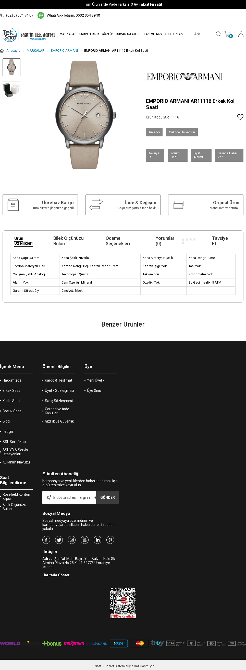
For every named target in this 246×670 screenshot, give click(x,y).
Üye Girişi (94, 390)
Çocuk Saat (12, 411)
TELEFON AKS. (175, 34)
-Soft (97, 666)
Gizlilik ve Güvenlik (59, 421)
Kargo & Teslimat (58, 380)
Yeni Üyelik (95, 380)
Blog (6, 421)
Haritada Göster (56, 575)
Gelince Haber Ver (182, 132)
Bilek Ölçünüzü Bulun (14, 507)
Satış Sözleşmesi (59, 401)
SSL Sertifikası (14, 442)
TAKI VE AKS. (153, 34)
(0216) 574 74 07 (16, 15)
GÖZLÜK (107, 34)
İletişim (8, 431)
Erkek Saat (11, 390)
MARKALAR (67, 34)
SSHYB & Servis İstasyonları (15, 452)
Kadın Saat (11, 401)
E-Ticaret (108, 666)
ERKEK (94, 34)
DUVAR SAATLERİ (128, 34)
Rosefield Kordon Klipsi (16, 496)
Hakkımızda (12, 380)
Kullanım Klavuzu (16, 462)
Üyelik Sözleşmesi (59, 390)
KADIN (83, 34)
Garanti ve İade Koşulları (57, 411)
